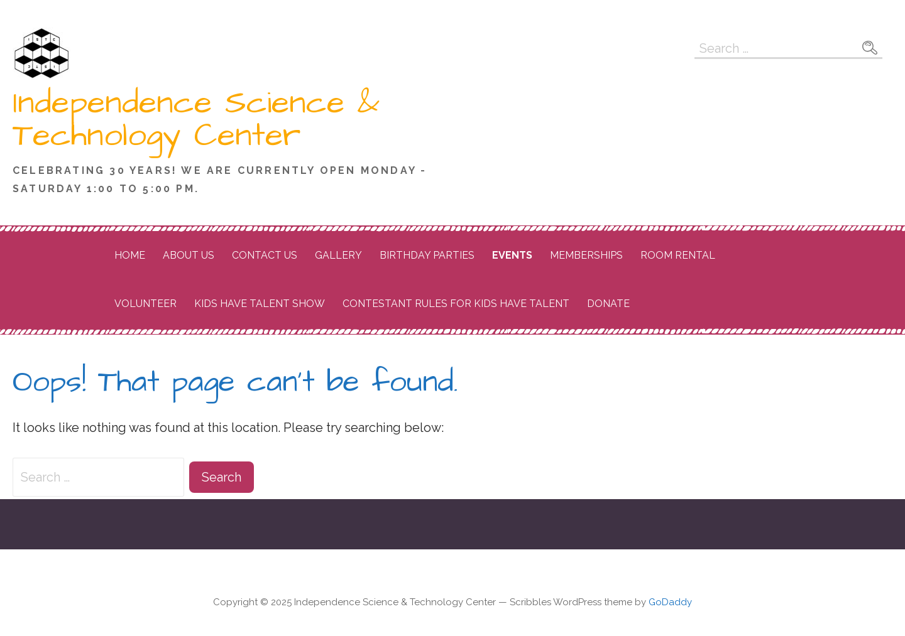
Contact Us (264, 255)
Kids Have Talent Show (259, 304)
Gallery (338, 255)
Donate (608, 304)
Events (512, 255)
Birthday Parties (427, 255)
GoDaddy (670, 602)
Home (129, 255)
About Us (188, 255)
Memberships (586, 255)
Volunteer (145, 304)
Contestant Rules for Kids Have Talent (456, 304)
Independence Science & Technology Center (196, 119)
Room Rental (677, 255)
